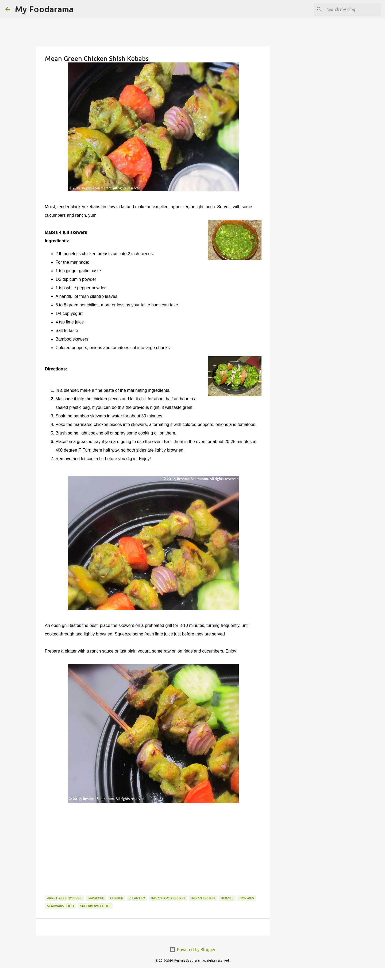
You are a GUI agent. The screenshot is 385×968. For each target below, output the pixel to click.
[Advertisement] (153, 845)
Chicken (116, 898)
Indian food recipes (168, 898)
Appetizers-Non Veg (64, 898)
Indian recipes (203, 898)
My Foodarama (44, 9)
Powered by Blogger (192, 949)
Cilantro (137, 898)
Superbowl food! (95, 906)
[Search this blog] (353, 9)
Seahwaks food (60, 906)
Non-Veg (247, 898)
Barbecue (96, 898)
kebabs (227, 898)
